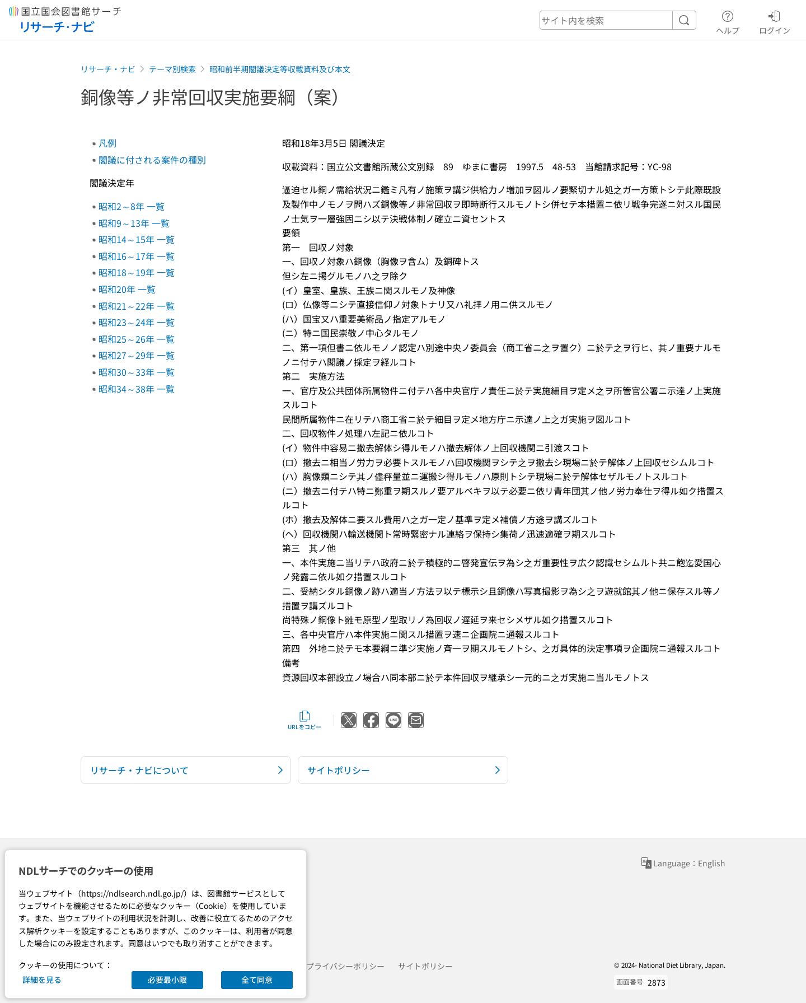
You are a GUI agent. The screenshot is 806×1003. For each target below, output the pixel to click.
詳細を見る (42, 979)
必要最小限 (167, 979)
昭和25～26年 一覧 (137, 339)
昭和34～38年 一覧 (137, 388)
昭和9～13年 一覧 (134, 223)
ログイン (774, 20)
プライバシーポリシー (345, 966)
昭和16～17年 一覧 (137, 256)
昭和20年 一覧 (127, 289)
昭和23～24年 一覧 (137, 322)
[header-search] (618, 20)
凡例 (107, 143)
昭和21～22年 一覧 (137, 305)
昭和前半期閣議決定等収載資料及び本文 (279, 68)
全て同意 (257, 979)
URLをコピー (304, 720)
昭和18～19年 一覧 (137, 272)
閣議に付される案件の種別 (152, 159)
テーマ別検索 (172, 68)
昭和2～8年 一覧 (132, 206)
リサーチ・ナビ (108, 68)
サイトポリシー (425, 966)
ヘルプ (727, 20)
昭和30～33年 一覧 (137, 372)
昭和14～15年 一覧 (137, 239)
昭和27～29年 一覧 (137, 355)
